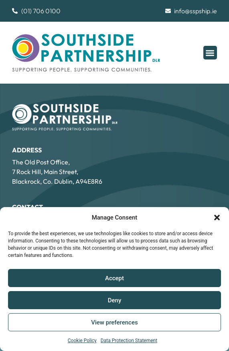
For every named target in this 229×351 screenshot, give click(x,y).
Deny (115, 300)
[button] (217, 217)
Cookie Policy (82, 340)
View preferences (114, 322)
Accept (114, 278)
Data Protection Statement (129, 340)
